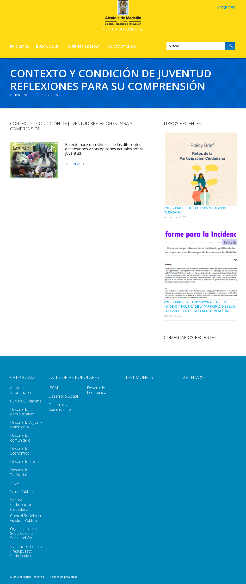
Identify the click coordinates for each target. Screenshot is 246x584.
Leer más (73, 163)
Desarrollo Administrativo (22, 412)
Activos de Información (20, 390)
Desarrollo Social (24, 461)
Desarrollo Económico (19, 451)
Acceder (226, 8)
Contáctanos (121, 46)
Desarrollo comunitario (20, 438)
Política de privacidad (64, 576)
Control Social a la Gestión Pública (25, 518)
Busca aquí (47, 46)
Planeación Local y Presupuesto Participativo (26, 551)
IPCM (15, 483)
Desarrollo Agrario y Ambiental (26, 425)
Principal (19, 46)
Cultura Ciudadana (26, 401)
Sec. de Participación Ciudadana (21, 504)
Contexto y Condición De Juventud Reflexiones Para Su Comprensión (73, 126)
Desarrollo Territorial (19, 472)
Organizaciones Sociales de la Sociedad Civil (23, 533)
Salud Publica (21, 491)
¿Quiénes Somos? (83, 46)
